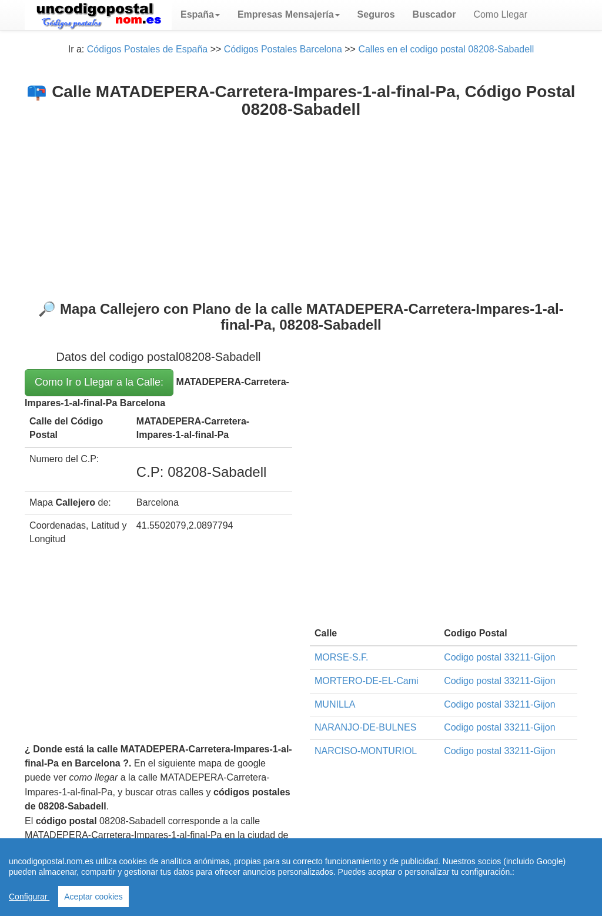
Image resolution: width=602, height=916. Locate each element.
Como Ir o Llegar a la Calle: (99, 382)
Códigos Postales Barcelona (283, 49)
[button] (200, 14)
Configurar (29, 896)
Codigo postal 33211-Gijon (499, 657)
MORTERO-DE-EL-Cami (367, 681)
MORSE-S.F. (342, 657)
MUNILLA (335, 704)
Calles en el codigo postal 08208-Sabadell (446, 49)
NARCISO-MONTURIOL (366, 751)
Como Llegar (500, 14)
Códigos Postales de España (147, 49)
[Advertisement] (301, 207)
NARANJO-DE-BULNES (365, 727)
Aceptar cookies (93, 896)
